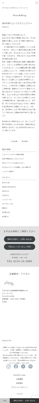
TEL (4, 400)
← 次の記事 (13, 141)
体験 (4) (4, 208)
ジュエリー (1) (6, 199)
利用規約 (19, 383)
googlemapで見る (6, 340)
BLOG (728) (6, 182)
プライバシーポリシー (19, 387)
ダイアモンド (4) (7, 204)
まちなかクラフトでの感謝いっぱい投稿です (16, 167)
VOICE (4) (5, 195)
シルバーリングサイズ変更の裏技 (13, 154)
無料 (24, 400)
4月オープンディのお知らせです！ (13, 163)
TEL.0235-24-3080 (19, 261)
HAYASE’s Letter (19, 375)
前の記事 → (25, 141)
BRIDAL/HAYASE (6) (9, 187)
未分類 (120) (6, 212)
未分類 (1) (5, 216)
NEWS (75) (5, 191)
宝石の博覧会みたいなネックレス (13, 159)
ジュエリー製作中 (8, 171)
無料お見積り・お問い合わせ (19, 239)
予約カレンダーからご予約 (19, 247)
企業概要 (19, 379)
